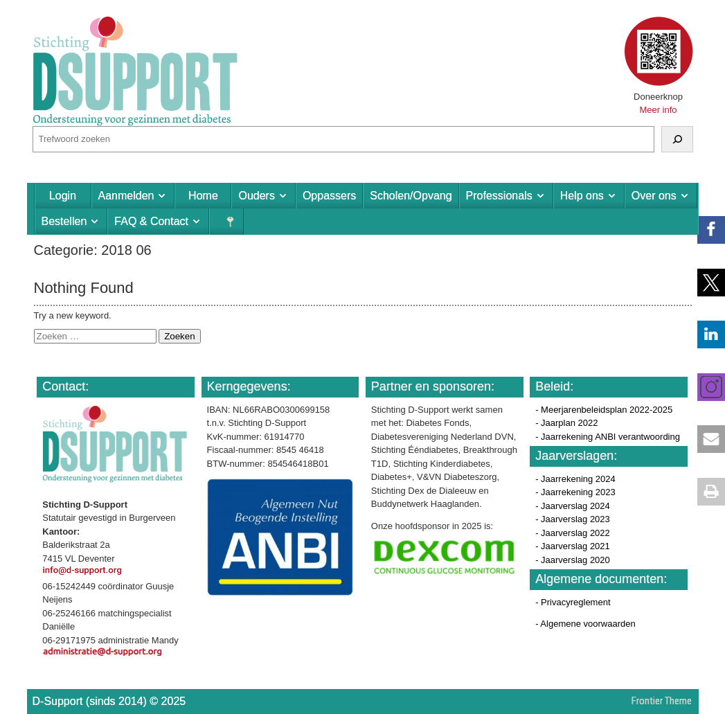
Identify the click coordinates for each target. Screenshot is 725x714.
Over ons (654, 196)
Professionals (499, 196)
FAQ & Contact (151, 221)
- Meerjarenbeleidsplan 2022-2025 (603, 409)
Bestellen (64, 221)
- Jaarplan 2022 (566, 423)
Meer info (658, 110)
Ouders (256, 196)
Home (203, 196)
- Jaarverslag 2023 (572, 519)
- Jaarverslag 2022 (572, 533)
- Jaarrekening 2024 (575, 479)
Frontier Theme (662, 701)
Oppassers (329, 196)
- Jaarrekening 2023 (575, 492)
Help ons (582, 196)
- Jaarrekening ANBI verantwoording (607, 436)
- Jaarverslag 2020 (572, 560)
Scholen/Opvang (410, 196)
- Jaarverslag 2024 (572, 506)
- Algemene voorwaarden (585, 623)
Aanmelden (126, 196)
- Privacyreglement (572, 602)
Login (62, 196)
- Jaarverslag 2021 (572, 546)
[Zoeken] (677, 139)
